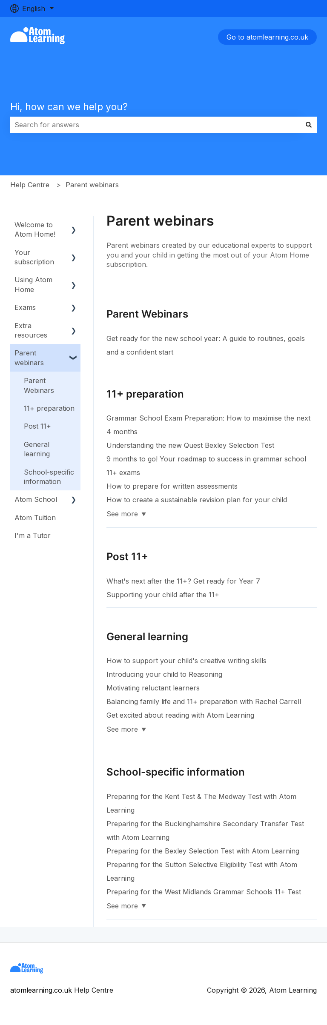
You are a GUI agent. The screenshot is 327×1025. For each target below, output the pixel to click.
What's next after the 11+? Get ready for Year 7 (183, 581)
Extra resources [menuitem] (30, 330)
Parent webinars (92, 184)
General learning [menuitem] (37, 449)
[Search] (309, 125)
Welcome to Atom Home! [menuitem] (34, 229)
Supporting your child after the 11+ (162, 594)
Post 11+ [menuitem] (37, 426)
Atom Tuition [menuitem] (35, 517)
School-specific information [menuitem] (49, 477)
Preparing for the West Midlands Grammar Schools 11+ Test (203, 892)
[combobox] (155, 125)
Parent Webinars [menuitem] (39, 385)
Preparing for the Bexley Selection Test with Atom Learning (202, 851)
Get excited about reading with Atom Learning (180, 715)
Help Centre (29, 184)
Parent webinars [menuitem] (29, 357)
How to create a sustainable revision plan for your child (196, 499)
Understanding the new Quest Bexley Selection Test (190, 445)
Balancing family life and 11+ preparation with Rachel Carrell (203, 701)
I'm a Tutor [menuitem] (32, 535)
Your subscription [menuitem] (34, 257)
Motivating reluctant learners (153, 688)
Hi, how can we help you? (69, 107)
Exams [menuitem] (25, 307)
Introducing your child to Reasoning (164, 674)
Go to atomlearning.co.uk (267, 37)
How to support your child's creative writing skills (186, 660)
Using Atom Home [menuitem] (33, 284)
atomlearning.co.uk (41, 990)
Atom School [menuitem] (35, 499)
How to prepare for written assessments (172, 486)
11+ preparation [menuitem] (49, 408)
